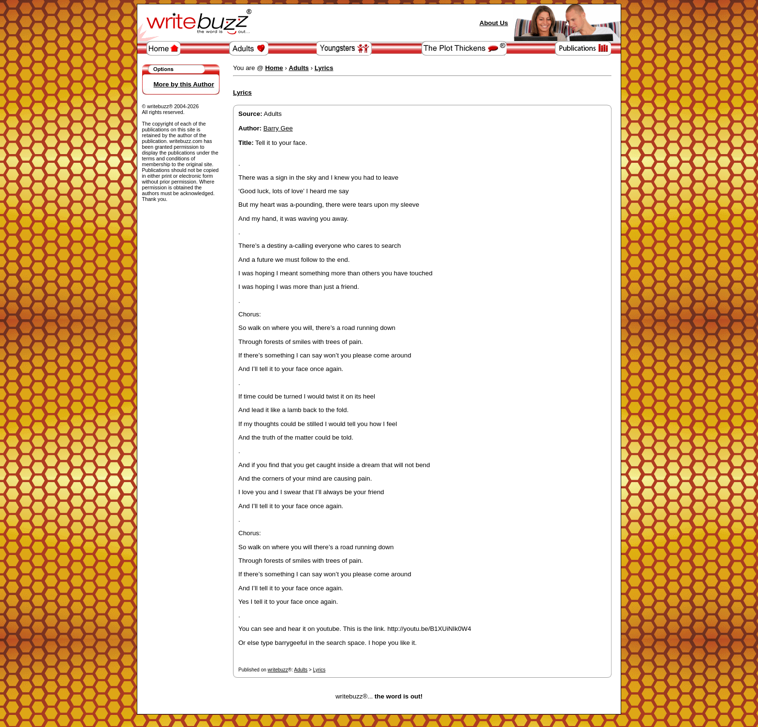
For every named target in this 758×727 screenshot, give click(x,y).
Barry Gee (278, 128)
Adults (300, 669)
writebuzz (278, 669)
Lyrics (319, 669)
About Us (494, 23)
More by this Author (184, 84)
